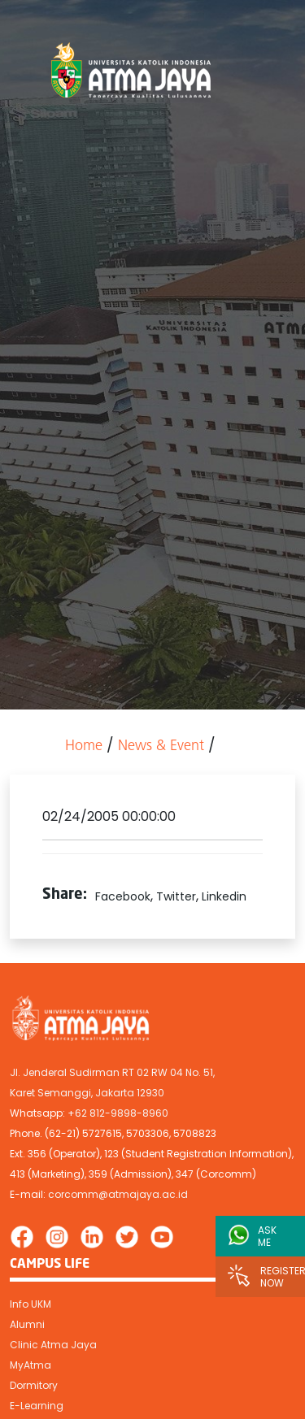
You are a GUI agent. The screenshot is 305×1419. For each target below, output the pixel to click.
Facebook (122, 896)
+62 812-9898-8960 (118, 1113)
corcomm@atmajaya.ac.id (118, 1194)
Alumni (27, 1324)
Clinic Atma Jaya (53, 1345)
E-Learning (36, 1405)
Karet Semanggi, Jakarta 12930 (87, 1093)
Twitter (176, 896)
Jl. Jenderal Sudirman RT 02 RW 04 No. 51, (112, 1072)
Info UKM (30, 1304)
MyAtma (30, 1365)
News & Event (161, 746)
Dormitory (34, 1385)
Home (83, 746)
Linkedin (224, 896)
